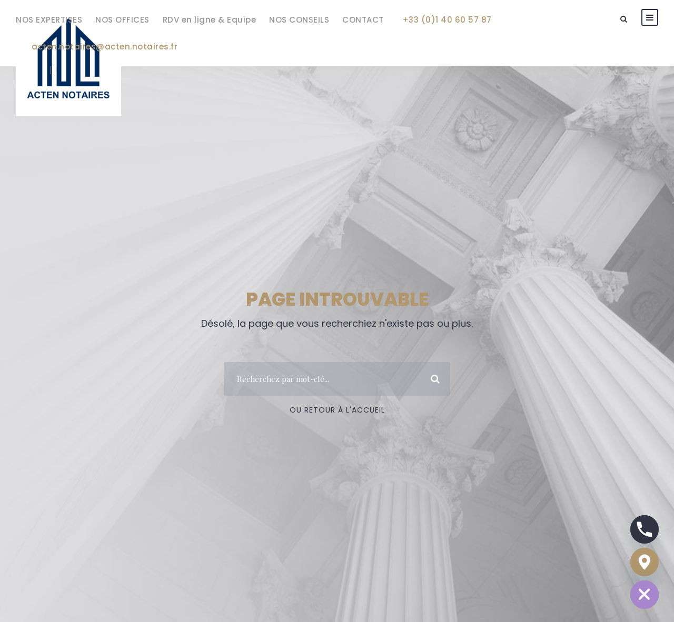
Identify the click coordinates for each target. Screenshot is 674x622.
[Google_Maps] (644, 562)
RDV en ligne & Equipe (209, 19)
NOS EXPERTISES (49, 19)
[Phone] (644, 529)
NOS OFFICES (122, 19)
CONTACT (363, 19)
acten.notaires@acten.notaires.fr (104, 46)
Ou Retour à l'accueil (337, 410)
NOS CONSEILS (299, 19)
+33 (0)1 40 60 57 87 (447, 19)
